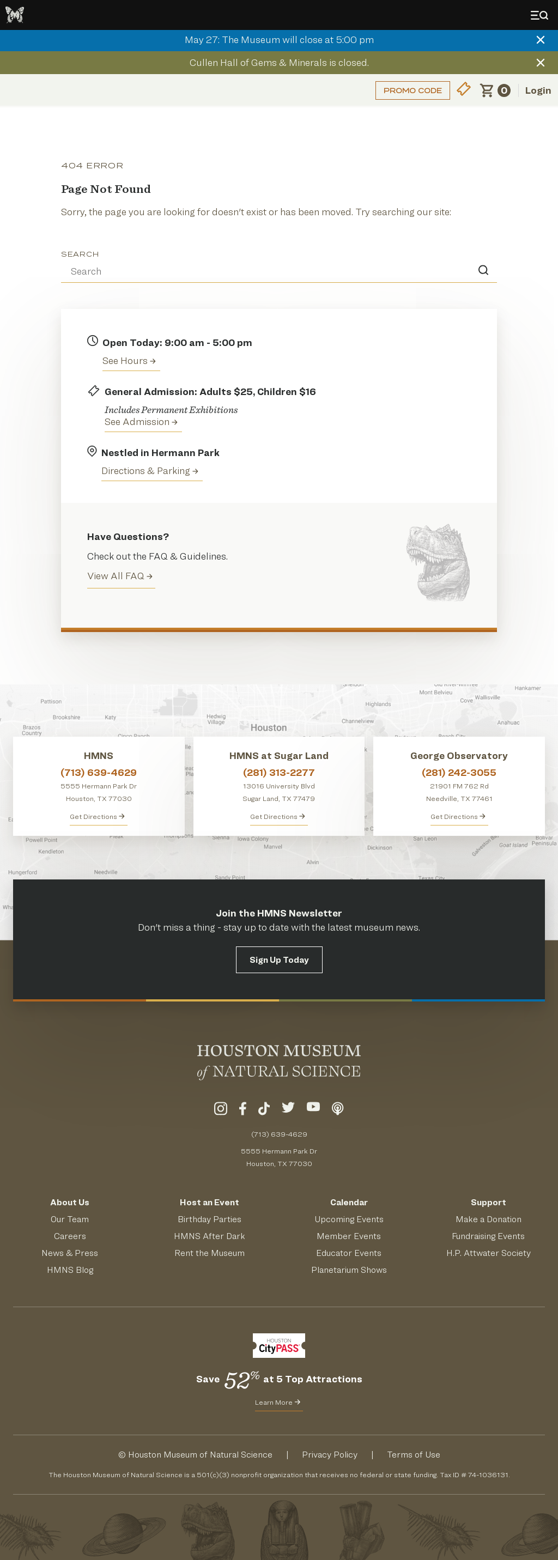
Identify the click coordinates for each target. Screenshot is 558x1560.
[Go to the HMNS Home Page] (14, 15)
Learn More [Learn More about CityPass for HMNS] (277, 1402)
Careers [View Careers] (70, 1236)
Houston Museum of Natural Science (200, 1454)
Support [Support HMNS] (488, 1202)
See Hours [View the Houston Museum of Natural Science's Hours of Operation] (129, 360)
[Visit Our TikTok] (264, 1110)
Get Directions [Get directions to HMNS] (97, 816)
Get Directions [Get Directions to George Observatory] (458, 816)
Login (538, 90)
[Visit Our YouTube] (313, 1110)
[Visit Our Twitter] (288, 1110)
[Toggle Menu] (542, 15)
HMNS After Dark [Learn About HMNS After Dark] (209, 1236)
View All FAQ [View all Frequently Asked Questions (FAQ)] (120, 575)
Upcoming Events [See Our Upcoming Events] (349, 1219)
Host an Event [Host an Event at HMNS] (209, 1202)
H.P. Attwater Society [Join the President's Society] (488, 1253)
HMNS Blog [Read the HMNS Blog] (70, 1270)
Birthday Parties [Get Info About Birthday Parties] (209, 1219)
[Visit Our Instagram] (220, 1110)
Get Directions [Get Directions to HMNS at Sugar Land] (277, 816)
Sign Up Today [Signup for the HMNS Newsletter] (279, 960)
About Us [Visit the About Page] (69, 1202)
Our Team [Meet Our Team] (70, 1219)
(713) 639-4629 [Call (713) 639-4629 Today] (279, 1134)
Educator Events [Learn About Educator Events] (348, 1253)
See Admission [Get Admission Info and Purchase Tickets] (141, 421)
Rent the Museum (209, 1253)
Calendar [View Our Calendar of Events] (349, 1202)
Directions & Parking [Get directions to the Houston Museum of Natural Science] (149, 470)
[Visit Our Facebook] (242, 1110)
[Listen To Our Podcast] (338, 1110)
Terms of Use (413, 1454)
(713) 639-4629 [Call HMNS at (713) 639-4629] (98, 772)
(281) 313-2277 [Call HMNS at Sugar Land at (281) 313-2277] (279, 772)
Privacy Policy (329, 1454)
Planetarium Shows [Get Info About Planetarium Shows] (349, 1270)
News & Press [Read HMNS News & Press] (69, 1253)
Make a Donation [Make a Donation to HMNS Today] (488, 1219)
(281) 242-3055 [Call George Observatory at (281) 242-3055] (459, 772)
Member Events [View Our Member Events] (349, 1236)
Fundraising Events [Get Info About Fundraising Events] (488, 1236)
